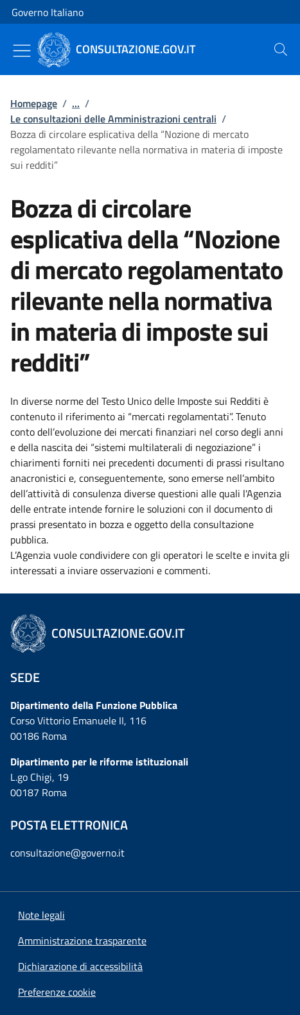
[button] (57, 992)
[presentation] (280, 49)
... (76, 103)
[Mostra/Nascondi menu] (22, 50)
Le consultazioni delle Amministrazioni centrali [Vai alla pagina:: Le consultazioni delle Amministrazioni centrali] (113, 118)
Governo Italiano (48, 12)
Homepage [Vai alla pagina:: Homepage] (33, 103)
